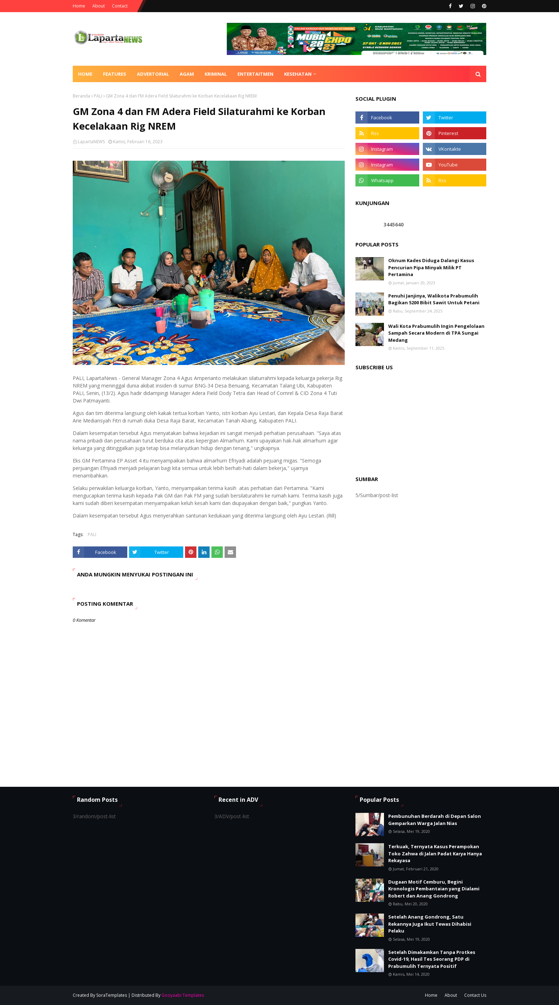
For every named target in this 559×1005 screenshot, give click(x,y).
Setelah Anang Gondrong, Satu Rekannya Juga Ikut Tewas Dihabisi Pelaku (429, 924)
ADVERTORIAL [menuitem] (153, 74)
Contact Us (475, 995)
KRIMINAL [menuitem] (216, 74)
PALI (98, 96)
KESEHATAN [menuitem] (298, 74)
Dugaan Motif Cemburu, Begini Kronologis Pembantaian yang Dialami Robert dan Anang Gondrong (433, 889)
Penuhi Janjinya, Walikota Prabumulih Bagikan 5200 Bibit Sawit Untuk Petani (433, 299)
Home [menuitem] (85, 74)
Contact (120, 6)
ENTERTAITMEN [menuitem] (255, 74)
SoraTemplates (111, 995)
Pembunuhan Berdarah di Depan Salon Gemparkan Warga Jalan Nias (434, 819)
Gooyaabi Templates (182, 995)
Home (79, 6)
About (98, 6)
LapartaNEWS (91, 142)
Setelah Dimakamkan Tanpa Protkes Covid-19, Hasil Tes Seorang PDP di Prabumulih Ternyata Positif (431, 959)
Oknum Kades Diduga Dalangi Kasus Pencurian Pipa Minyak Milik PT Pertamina (431, 267)
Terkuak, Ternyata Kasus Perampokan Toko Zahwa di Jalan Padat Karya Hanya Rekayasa (435, 853)
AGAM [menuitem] (187, 74)
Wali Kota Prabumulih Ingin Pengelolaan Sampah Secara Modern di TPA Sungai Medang (436, 333)
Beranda (81, 96)
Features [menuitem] (114, 74)
